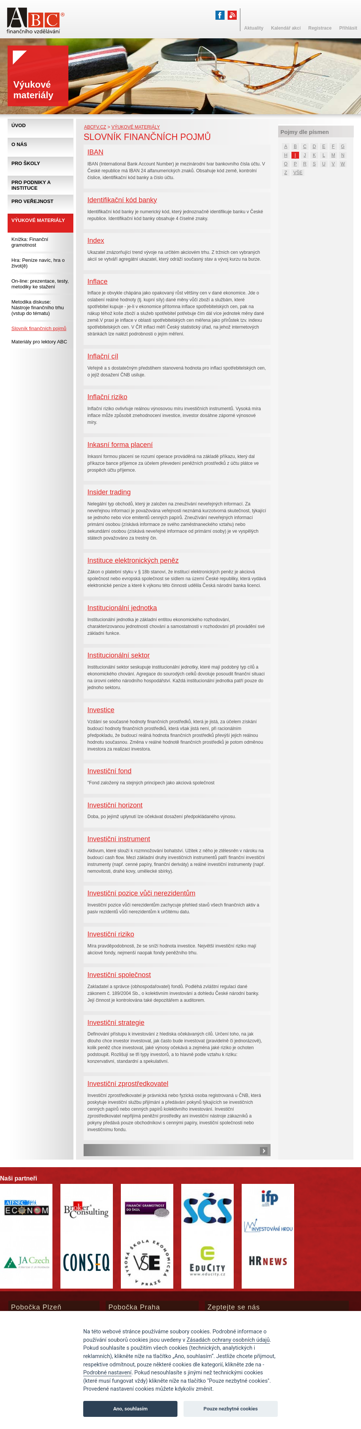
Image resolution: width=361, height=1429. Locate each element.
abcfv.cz (95, 127)
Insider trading (109, 492)
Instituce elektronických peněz (133, 560)
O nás (19, 144)
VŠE (297, 172)
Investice (100, 710)
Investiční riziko (110, 934)
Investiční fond (109, 771)
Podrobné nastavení (107, 1372)
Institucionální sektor (118, 655)
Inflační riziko (107, 397)
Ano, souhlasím (130, 1409)
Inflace (97, 281)
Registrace (319, 28)
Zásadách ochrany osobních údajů (228, 1340)
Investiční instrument (118, 839)
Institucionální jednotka (122, 608)
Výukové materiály (135, 127)
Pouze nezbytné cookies (231, 1409)
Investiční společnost (119, 975)
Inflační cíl (102, 356)
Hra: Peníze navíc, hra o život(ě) (38, 263)
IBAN (95, 152)
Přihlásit (348, 28)
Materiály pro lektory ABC (39, 342)
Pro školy (25, 163)
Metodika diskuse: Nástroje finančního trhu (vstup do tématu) (37, 307)
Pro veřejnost (32, 201)
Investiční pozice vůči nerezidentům (141, 893)
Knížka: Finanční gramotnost (29, 242)
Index (95, 240)
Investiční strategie (115, 1022)
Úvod (18, 125)
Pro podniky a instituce (31, 185)
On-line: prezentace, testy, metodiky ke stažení (40, 284)
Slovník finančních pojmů (38, 328)
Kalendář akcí (286, 28)
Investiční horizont (114, 805)
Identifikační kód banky (122, 200)
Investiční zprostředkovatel (127, 1083)
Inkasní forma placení (120, 445)
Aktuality (254, 28)
